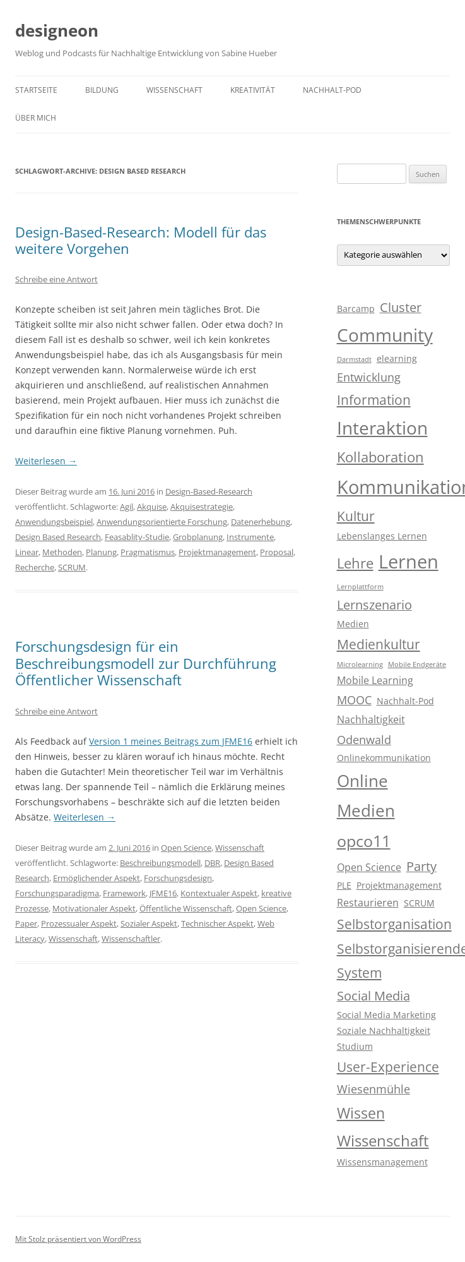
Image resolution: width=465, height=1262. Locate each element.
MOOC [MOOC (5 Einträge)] (354, 699)
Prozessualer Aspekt (79, 923)
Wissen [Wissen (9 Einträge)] (361, 1113)
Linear (26, 552)
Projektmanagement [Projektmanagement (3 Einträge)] (399, 885)
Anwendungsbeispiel (54, 521)
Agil (126, 506)
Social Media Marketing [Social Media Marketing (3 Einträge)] (386, 1015)
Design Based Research (58, 537)
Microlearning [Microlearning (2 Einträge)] (360, 664)
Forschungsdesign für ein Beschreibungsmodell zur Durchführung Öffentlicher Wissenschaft (145, 663)
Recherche (34, 567)
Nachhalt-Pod (332, 90)
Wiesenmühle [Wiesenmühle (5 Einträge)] (373, 1089)
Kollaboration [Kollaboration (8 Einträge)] (380, 457)
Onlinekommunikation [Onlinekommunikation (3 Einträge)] (384, 758)
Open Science (186, 847)
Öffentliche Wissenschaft (185, 908)
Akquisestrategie (201, 506)
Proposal (276, 552)
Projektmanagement (217, 552)
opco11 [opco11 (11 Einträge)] (364, 840)
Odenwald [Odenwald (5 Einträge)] (364, 739)
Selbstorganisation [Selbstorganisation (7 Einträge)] (394, 924)
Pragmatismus (148, 552)
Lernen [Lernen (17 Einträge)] (409, 561)
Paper (26, 923)
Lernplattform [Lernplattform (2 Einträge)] (360, 586)
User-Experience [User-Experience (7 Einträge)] (388, 1067)
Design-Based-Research (208, 491)
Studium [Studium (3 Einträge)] (355, 1046)
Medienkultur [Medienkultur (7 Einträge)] (378, 644)
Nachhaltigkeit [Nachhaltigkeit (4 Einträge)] (371, 719)
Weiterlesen (46, 461)
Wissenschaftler (131, 938)
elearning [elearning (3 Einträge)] (397, 358)
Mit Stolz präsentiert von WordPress (78, 1239)
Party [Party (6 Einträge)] (421, 866)
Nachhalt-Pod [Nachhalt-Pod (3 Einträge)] (405, 701)
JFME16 (163, 893)
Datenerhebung (260, 521)
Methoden (62, 552)
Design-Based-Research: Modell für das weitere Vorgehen (140, 240)
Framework (124, 893)
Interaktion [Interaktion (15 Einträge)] (382, 428)
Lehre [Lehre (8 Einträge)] (355, 563)
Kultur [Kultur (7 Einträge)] (356, 516)
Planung (101, 552)
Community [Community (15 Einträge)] (385, 335)
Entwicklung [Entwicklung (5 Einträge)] (369, 377)
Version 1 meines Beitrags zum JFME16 (170, 741)
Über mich (35, 117)
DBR (212, 862)
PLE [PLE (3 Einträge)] (344, 885)
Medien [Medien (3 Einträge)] (353, 624)
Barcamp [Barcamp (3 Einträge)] (356, 309)
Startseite (36, 90)
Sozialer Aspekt (149, 923)
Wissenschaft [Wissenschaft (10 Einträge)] (383, 1140)
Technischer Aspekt (217, 923)
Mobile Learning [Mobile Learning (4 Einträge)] (375, 680)
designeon (56, 30)
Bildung (102, 90)
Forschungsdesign (178, 878)
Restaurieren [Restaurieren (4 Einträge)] (368, 903)
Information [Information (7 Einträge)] (374, 400)
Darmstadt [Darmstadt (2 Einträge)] (354, 359)
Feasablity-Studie (137, 537)
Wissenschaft (174, 90)
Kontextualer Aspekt (218, 893)
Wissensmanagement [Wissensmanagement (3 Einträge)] (382, 1162)
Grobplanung (198, 537)
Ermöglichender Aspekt (96, 878)
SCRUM (72, 567)
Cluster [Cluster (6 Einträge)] (400, 307)
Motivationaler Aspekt (94, 908)
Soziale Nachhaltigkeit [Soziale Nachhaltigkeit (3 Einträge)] (383, 1031)
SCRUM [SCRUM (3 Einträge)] (419, 903)
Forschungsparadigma (57, 893)
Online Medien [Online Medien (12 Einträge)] (366, 795)
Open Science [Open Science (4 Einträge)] (369, 867)
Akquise (152, 506)
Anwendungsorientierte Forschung (162, 521)
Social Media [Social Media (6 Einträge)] (373, 995)
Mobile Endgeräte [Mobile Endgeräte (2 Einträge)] (417, 664)
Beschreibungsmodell (160, 862)
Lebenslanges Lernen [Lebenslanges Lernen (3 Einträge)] (382, 536)
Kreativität (252, 90)
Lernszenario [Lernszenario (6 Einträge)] (374, 604)
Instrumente (250, 537)
